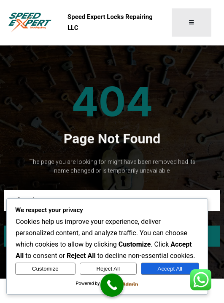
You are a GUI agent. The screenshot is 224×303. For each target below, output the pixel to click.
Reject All (108, 269)
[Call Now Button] (112, 285)
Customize (45, 269)
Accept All (170, 269)
